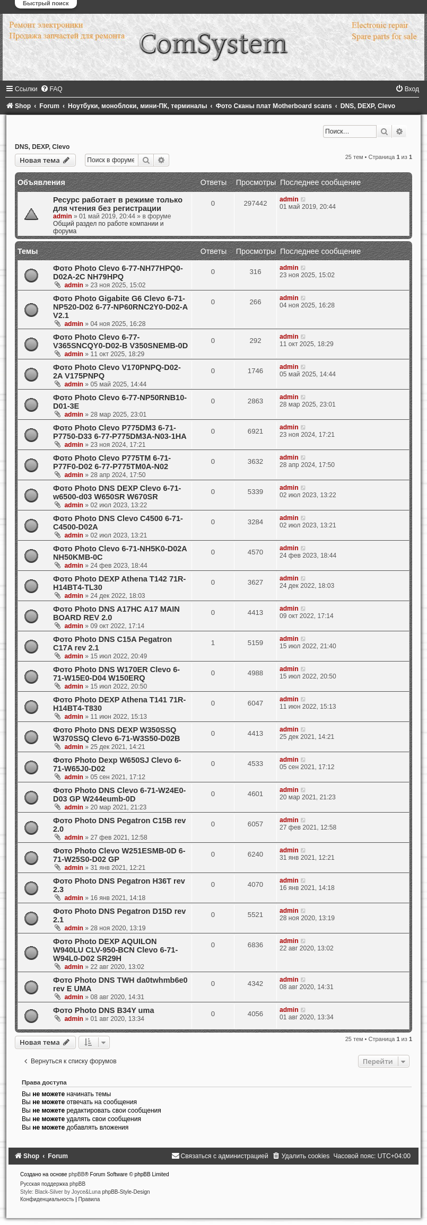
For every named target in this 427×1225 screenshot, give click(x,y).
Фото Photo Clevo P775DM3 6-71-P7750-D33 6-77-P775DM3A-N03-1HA (120, 432)
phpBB (76, 1174)
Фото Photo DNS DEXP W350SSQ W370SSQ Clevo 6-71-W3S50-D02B (116, 734)
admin (62, 216)
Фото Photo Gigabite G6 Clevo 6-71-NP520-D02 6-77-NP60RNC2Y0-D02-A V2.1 (120, 307)
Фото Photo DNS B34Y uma (103, 1010)
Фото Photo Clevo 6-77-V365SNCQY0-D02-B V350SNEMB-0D (120, 341)
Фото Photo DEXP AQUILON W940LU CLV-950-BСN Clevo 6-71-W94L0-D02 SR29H (115, 950)
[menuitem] (51, 89)
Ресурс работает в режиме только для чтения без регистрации (117, 204)
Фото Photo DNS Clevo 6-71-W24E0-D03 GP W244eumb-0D (119, 794)
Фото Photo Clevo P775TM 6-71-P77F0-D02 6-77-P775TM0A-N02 (112, 462)
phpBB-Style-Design (126, 1192)
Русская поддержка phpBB (52, 1184)
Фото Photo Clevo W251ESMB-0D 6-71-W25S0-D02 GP (119, 855)
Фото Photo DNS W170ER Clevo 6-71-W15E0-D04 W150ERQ (116, 673)
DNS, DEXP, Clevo (42, 147)
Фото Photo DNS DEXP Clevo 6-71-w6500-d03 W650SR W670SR (117, 492)
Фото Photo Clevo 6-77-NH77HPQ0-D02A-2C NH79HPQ (118, 272)
